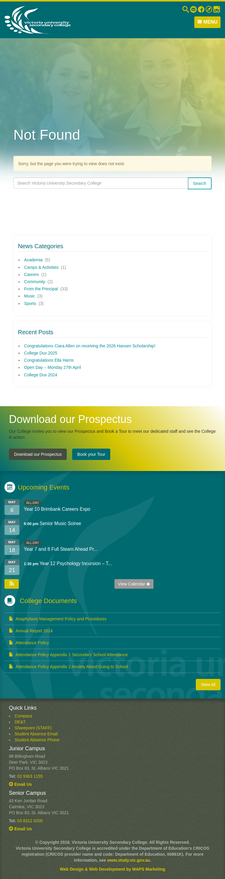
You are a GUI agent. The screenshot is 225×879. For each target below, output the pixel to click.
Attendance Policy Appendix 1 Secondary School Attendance (68, 654)
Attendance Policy (29, 642)
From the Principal (41, 288)
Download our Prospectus (38, 454)
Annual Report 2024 (31, 630)
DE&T (20, 722)
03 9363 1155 (30, 776)
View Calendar (134, 584)
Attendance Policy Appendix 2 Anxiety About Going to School (68, 666)
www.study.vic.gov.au (128, 860)
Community (34, 281)
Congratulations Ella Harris (49, 360)
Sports (30, 303)
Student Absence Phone (37, 739)
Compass (23, 716)
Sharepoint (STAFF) (33, 727)
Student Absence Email (36, 733)
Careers (31, 274)
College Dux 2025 (40, 353)
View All (208, 684)
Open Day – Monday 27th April (52, 367)
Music (29, 296)
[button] (11, 584)
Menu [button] (207, 21)
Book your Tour (91, 454)
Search (199, 183)
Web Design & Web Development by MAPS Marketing (112, 869)
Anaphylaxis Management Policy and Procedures (57, 618)
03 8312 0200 (30, 820)
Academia (33, 259)
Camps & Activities (41, 267)
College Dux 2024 (40, 374)
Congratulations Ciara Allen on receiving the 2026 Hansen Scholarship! (90, 345)
